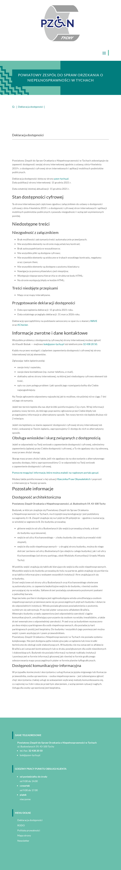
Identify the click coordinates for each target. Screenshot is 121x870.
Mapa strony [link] (24, 835)
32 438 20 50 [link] (90, 344)
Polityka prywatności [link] (28, 830)
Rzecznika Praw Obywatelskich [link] (74, 479)
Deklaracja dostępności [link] (30, 820)
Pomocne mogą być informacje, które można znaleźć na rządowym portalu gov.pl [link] (55, 472)
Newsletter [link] (23, 840)
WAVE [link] (93, 320)
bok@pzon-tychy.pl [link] (54, 344)
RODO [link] (21, 825)
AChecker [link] (22, 324)
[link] (60, 40)
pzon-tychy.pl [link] (61, 178)
